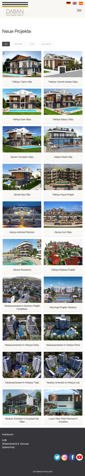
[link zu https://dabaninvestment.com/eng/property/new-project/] (75, 3)
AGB (4, 440)
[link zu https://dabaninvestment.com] (15, 9)
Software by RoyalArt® (42, 472)
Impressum (7, 434)
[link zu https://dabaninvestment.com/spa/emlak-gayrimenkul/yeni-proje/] (81, 3)
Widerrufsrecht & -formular (15, 444)
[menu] (79, 10)
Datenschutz (8, 447)
